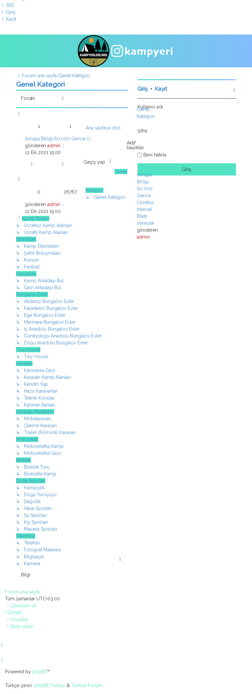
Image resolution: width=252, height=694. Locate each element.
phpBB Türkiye (49, 685)
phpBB (39, 671)
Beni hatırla (154, 154)
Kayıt (161, 89)
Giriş (142, 89)
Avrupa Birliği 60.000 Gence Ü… (58, 138)
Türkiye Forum (86, 685)
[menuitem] (7, 5)
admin (53, 145)
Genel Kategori (40, 84)
